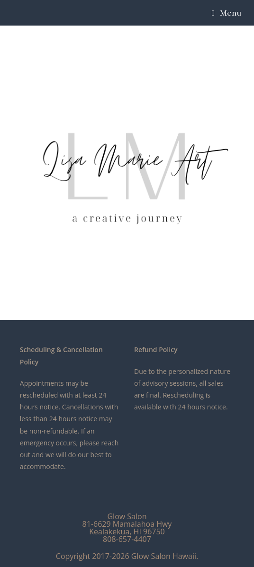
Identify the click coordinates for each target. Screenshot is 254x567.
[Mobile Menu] (226, 13)
